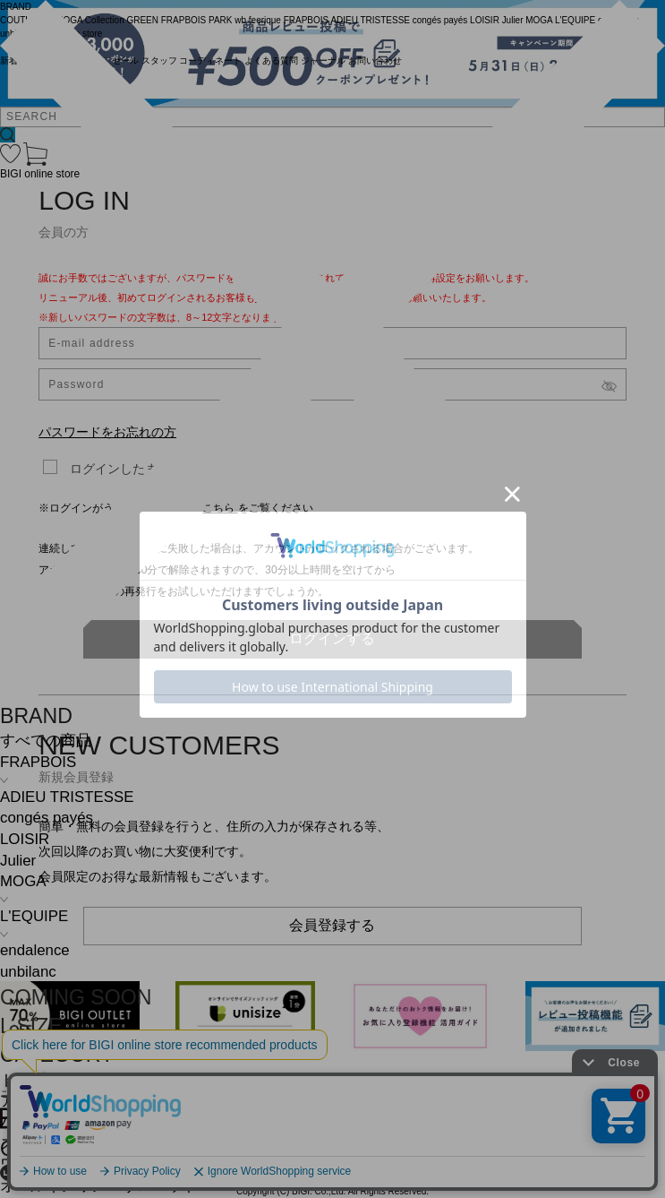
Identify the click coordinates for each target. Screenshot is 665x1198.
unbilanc (28, 971)
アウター (30, 1100)
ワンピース (38, 1164)
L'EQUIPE (34, 916)
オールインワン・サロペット (99, 1185)
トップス (30, 1080)
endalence (35, 950)
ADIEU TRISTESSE (66, 797)
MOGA (23, 881)
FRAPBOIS (38, 762)
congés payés (46, 817)
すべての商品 (45, 740)
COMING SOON (75, 997)
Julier (18, 860)
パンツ (23, 1122)
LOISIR (24, 839)
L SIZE (31, 1026)
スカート (30, 1143)
